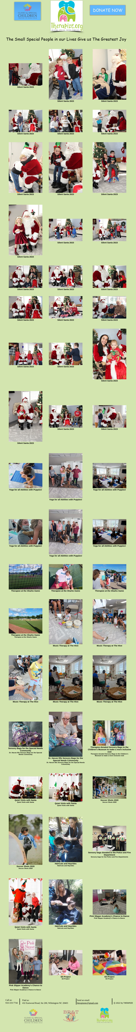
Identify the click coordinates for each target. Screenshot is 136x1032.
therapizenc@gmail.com (87, 1003)
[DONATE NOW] (108, 10)
